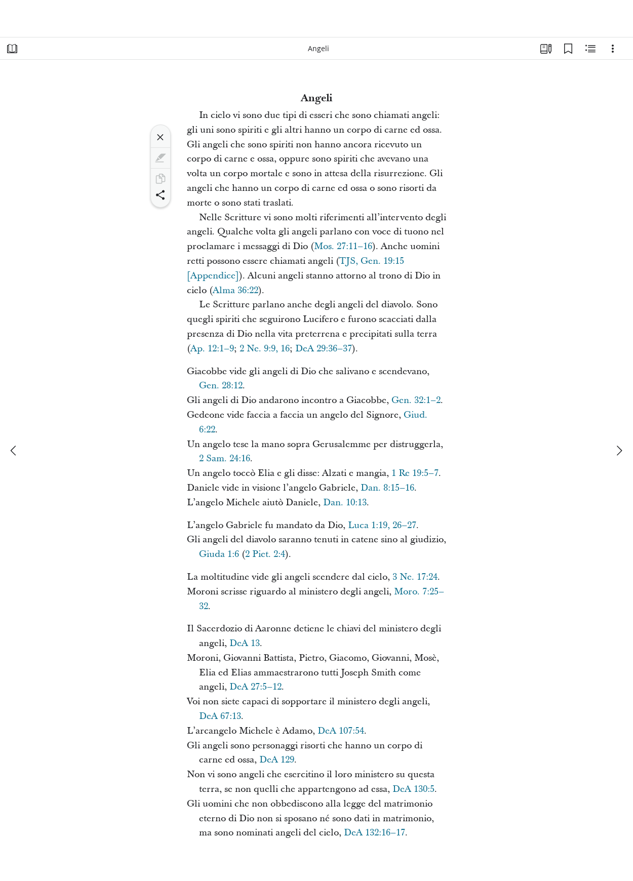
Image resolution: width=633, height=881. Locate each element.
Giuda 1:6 (219, 554)
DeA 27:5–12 (255, 686)
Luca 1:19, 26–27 (382, 525)
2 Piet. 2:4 (265, 554)
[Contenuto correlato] (590, 48)
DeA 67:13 (220, 716)
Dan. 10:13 (345, 502)
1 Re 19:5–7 (415, 473)
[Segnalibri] (568, 48)
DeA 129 (276, 759)
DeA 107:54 (341, 731)
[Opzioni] (613, 48)
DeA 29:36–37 (323, 348)
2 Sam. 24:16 (224, 458)
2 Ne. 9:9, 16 (265, 348)
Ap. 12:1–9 (212, 348)
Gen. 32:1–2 (416, 400)
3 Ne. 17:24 (415, 577)
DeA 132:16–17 (374, 832)
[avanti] (619, 450)
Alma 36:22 (235, 290)
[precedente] (14, 450)
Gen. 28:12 (221, 385)
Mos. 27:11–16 (343, 246)
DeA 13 (244, 643)
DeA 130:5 (413, 789)
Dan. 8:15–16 (387, 488)
